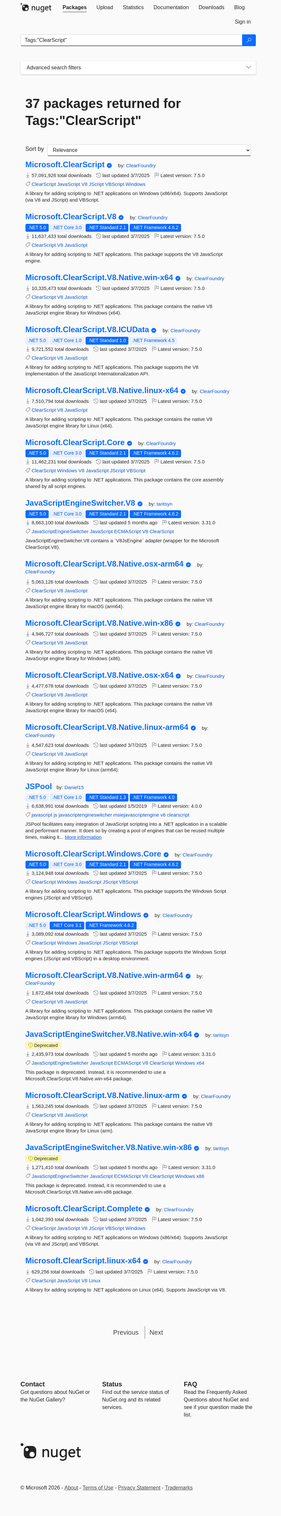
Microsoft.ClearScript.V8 (71, 216)
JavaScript (68, 184)
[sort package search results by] (149, 150)
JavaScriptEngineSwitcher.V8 (80, 503)
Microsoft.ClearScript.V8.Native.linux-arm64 (107, 727)
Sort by (34, 149)
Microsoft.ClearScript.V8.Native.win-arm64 (104, 975)
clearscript (178, 815)
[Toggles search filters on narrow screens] (248, 67)
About (71, 1487)
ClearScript (44, 184)
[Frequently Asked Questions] (190, 1384)
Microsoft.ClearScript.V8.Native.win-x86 (99, 623)
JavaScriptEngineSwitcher (60, 531)
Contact (33, 1384)
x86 (200, 1176)
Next (156, 1332)
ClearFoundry (141, 165)
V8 (84, 184)
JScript (96, 184)
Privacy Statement (139, 1487)
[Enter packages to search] (131, 40)
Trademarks (179, 1487)
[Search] (249, 40)
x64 (200, 1063)
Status (112, 1384)
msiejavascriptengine (136, 815)
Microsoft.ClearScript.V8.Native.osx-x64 (99, 675)
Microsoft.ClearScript (65, 164)
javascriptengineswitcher (85, 815)
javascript (42, 815)
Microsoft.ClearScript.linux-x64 (83, 1260)
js (55, 815)
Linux (95, 1280)
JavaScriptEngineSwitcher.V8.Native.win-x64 (108, 1034)
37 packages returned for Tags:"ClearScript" (103, 112)
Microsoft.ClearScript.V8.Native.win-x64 (99, 277)
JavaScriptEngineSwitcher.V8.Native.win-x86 (108, 1147)
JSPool (38, 786)
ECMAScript (127, 531)
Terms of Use (98, 1487)
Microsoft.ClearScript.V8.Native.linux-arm (102, 1095)
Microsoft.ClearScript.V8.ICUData (87, 329)
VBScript (114, 184)
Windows (135, 184)
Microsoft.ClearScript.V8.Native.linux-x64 (101, 390)
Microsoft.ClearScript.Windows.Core (93, 853)
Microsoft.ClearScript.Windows (83, 914)
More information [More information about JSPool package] (83, 837)
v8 (163, 815)
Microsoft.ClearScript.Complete (84, 1208)
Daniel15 (74, 787)
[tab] (75, 7)
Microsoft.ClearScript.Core (75, 442)
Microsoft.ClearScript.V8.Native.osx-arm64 (104, 564)
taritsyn (164, 504)
